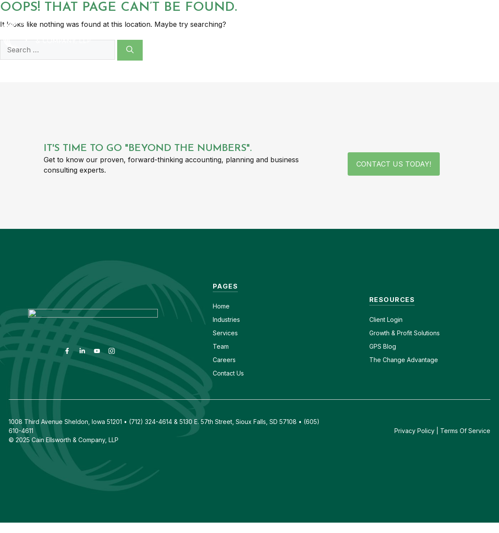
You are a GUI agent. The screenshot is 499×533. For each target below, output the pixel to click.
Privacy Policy (414, 430)
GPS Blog (448, 34)
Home (221, 306)
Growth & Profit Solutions (404, 333)
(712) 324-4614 (475, 7)
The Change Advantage (403, 359)
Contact (329, 7)
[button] (487, 34)
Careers (366, 7)
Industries (226, 319)
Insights (396, 34)
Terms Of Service (465, 430)
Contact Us (228, 373)
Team (221, 346)
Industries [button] (223, 34)
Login (394, 319)
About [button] (348, 34)
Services (225, 333)
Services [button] (289, 34)
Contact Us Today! (393, 164)
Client (377, 319)
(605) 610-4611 (415, 7)
